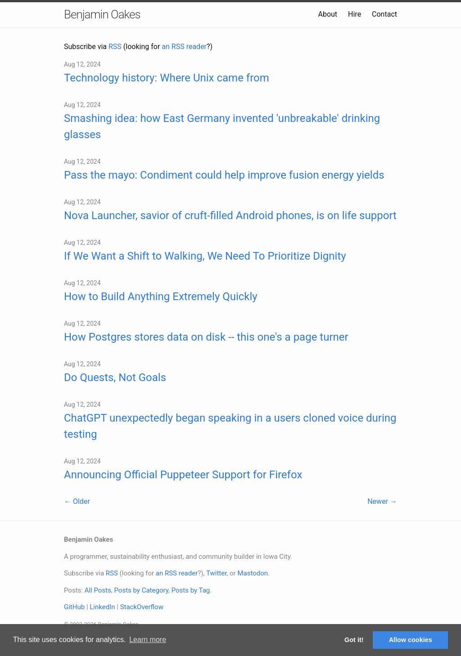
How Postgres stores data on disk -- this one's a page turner (206, 337)
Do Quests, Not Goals (115, 377)
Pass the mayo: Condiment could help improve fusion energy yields (224, 175)
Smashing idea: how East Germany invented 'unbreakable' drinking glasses (222, 126)
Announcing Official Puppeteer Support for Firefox (183, 474)
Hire (354, 14)
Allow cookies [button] (410, 639)
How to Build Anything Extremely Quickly (161, 296)
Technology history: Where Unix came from (166, 78)
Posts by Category (141, 590)
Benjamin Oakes (102, 14)
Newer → (382, 501)
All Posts (98, 590)
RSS (115, 46)
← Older (77, 501)
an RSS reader (184, 46)
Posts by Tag (191, 590)
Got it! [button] (353, 639)
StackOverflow (141, 607)
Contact (384, 14)
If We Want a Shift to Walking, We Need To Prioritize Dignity (205, 256)
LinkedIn (102, 607)
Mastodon (252, 573)
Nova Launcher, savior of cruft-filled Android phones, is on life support (230, 215)
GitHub (74, 607)
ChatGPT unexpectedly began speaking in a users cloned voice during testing (230, 426)
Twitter (216, 573)
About (327, 14)
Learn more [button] (147, 639)
